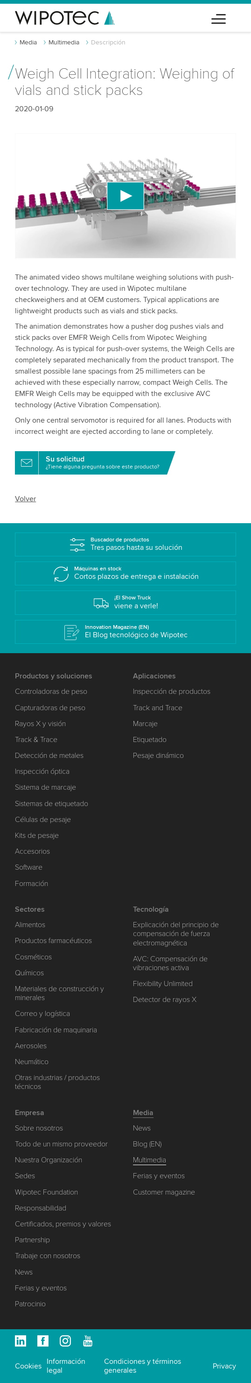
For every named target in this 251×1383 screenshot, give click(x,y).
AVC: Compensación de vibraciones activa (170, 963)
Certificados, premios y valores (63, 1224)
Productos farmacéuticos (53, 940)
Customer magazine (164, 1192)
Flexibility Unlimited (163, 983)
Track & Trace (36, 739)
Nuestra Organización (48, 1160)
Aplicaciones (154, 676)
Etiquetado (150, 739)
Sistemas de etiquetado (51, 803)
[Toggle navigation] (218, 17)
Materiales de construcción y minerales (59, 993)
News (24, 1272)
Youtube (87, 1341)
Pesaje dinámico (158, 755)
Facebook (43, 1341)
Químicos (29, 973)
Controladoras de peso (51, 691)
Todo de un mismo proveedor (61, 1144)
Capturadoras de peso (50, 708)
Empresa (29, 1112)
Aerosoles (31, 1046)
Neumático (32, 1061)
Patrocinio (30, 1304)
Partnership (32, 1240)
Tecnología (151, 909)
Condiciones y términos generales (142, 1366)
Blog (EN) (147, 1144)
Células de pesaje (43, 819)
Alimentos (30, 924)
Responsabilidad (40, 1208)
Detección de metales (49, 755)
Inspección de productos (171, 691)
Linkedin (20, 1341)
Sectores (30, 909)
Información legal (66, 1366)
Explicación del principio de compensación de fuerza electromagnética (176, 933)
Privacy (224, 1366)
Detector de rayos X (164, 999)
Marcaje (145, 723)
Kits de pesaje (37, 835)
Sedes (25, 1176)
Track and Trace (157, 708)
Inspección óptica (42, 771)
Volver (25, 499)
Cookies (28, 1366)
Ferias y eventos (41, 1288)
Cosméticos (33, 957)
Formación (31, 883)
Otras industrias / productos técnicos (57, 1082)
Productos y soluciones (53, 676)
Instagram (65, 1341)
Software (28, 867)
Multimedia (64, 42)
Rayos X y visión (40, 723)
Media (28, 42)
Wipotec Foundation (46, 1192)
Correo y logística (42, 1013)
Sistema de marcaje (45, 787)
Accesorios (32, 851)
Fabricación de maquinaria (56, 1030)
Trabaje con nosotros (47, 1256)
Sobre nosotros (39, 1128)
